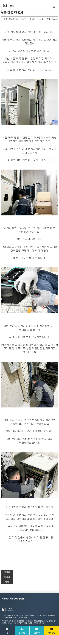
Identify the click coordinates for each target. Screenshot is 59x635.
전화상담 (22, 630)
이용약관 (5, 598)
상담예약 (36, 630)
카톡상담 (51, 630)
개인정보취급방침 (17, 598)
